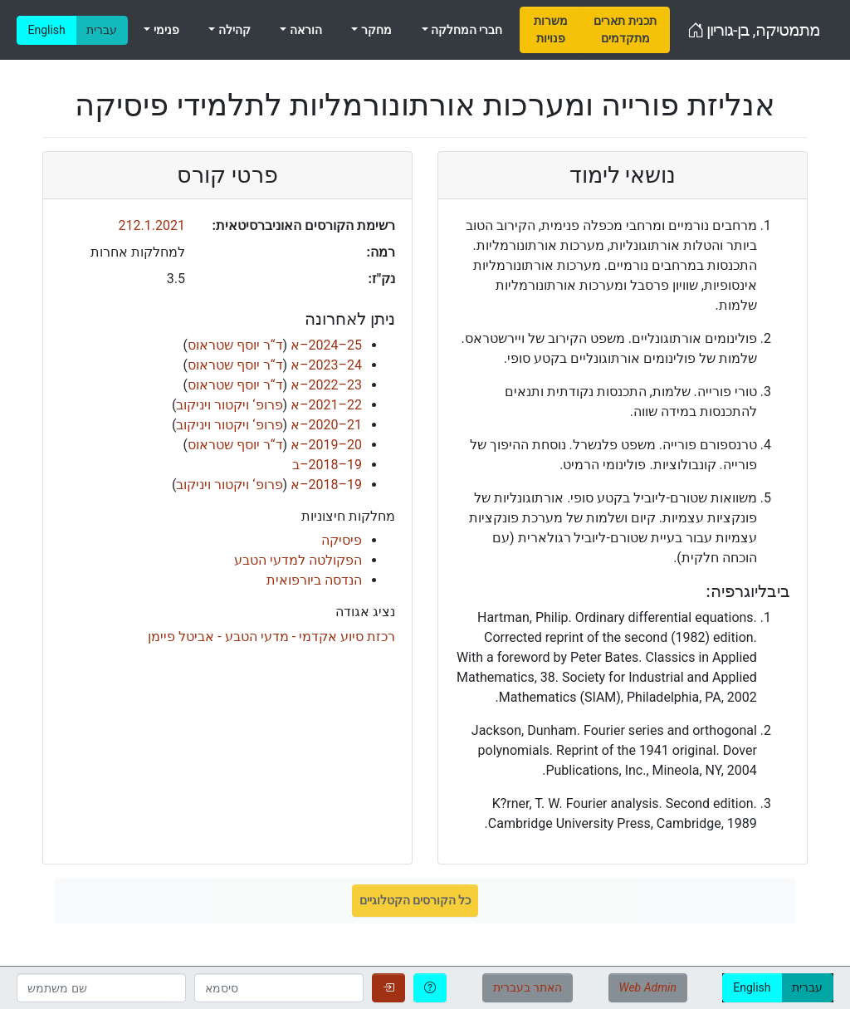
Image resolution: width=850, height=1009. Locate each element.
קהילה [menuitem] (232, 30)
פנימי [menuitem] (164, 30)
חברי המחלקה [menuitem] (465, 30)
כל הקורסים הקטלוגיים (415, 900)
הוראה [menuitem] (303, 30)
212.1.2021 (152, 225)
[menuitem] (550, 30)
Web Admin (648, 987)
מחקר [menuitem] (374, 30)
